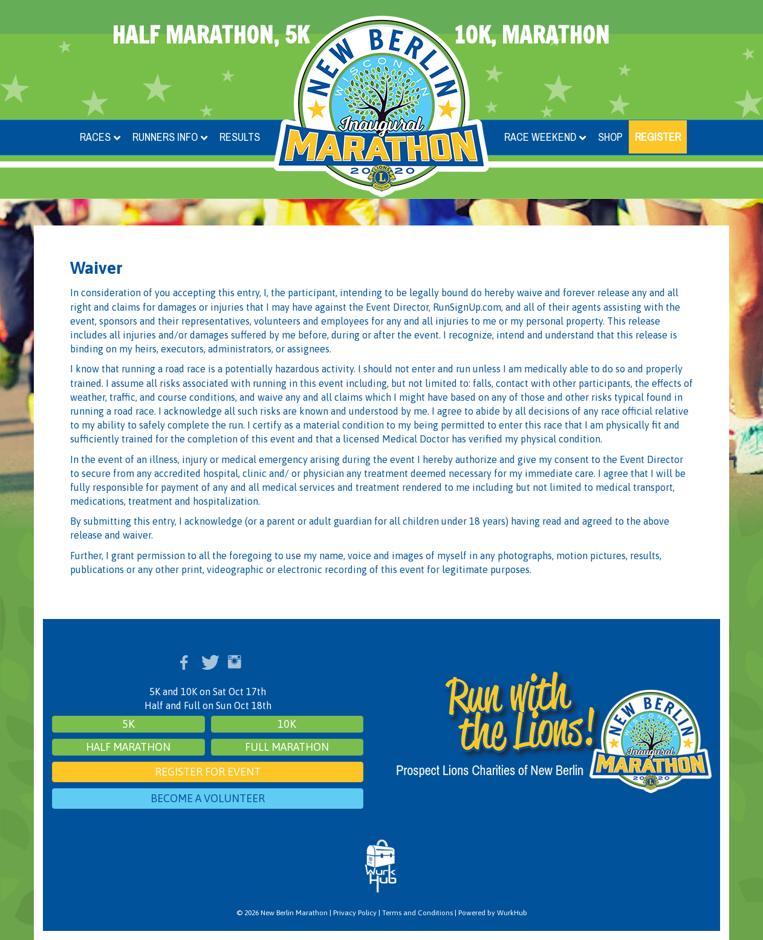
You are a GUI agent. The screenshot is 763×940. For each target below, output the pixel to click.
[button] (136, 183)
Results (239, 136)
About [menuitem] (112, 182)
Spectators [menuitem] (260, 182)
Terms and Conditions (417, 913)
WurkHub (512, 913)
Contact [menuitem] (635, 182)
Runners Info (165, 136)
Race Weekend (540, 136)
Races (95, 136)
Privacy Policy (355, 913)
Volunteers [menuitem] (183, 182)
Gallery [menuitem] (576, 182)
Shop (610, 136)
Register (658, 136)
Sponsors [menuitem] (514, 182)
